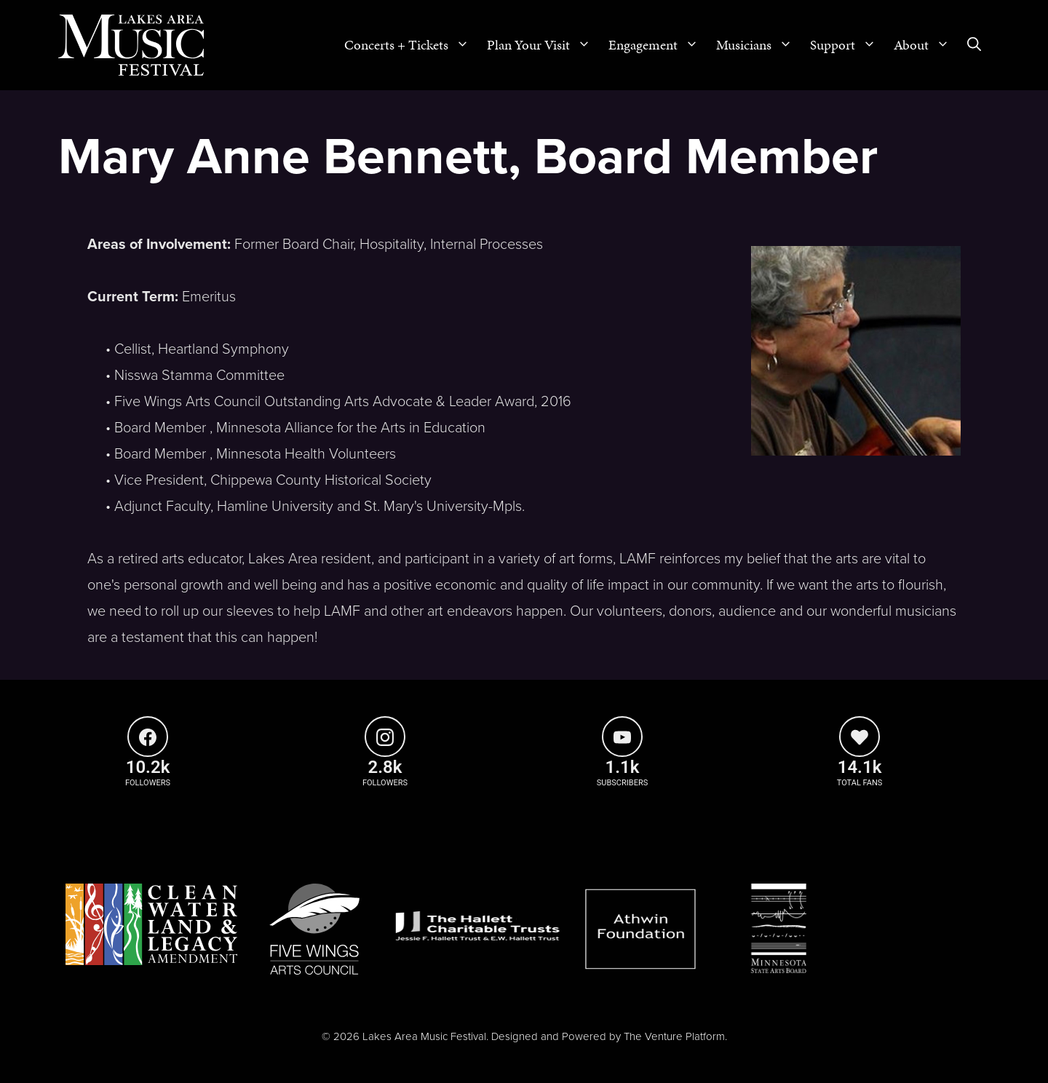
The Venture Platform (674, 1036)
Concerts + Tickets (411, 45)
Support (847, 45)
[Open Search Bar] (974, 45)
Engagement (657, 45)
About (926, 45)
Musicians (758, 45)
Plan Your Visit (543, 45)
